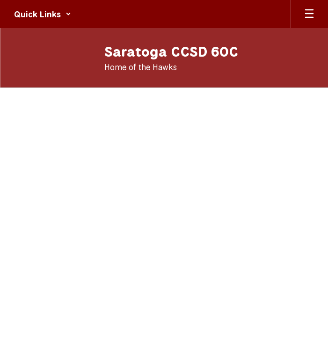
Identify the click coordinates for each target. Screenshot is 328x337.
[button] (42, 14)
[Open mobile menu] (309, 14)
